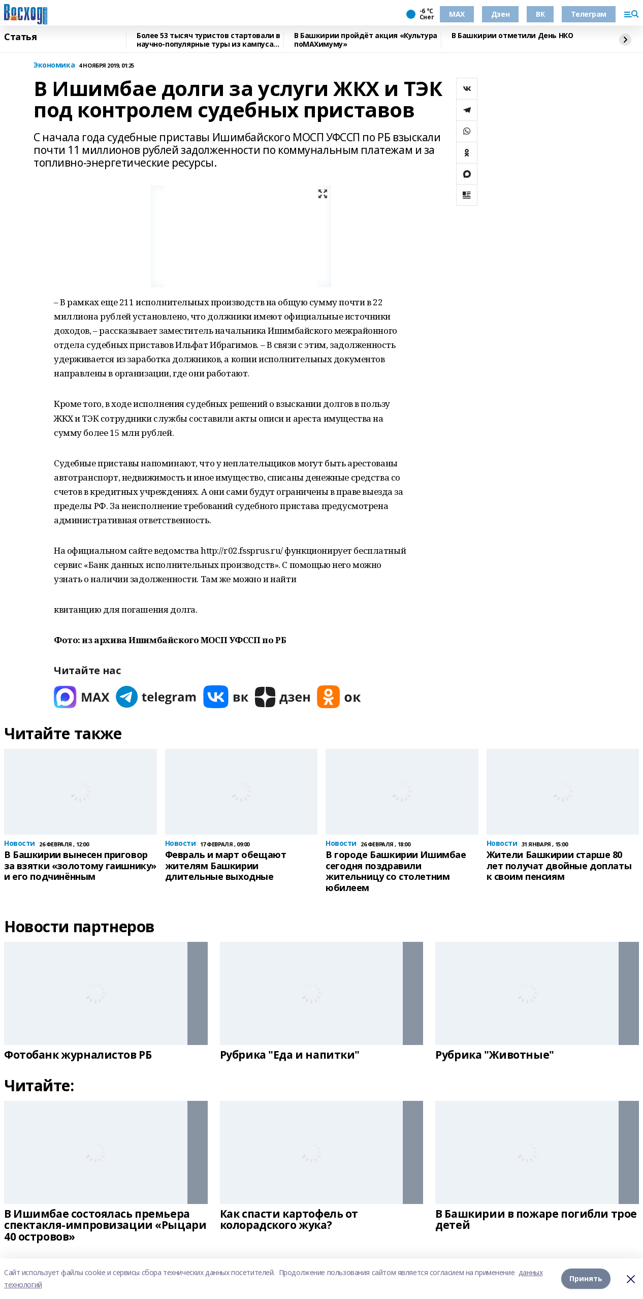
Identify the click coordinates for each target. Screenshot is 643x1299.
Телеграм (588, 14)
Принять (585, 1278)
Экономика (54, 65)
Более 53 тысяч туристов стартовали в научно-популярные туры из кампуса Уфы (208, 39)
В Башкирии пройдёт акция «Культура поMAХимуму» (365, 39)
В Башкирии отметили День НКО (512, 35)
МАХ (457, 14)
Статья (20, 37)
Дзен (500, 14)
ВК (540, 14)
